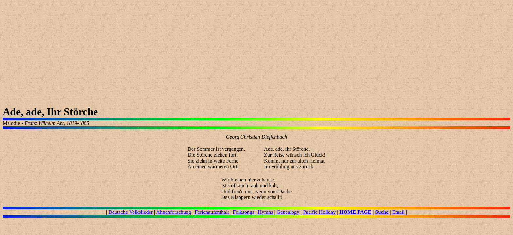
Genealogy (288, 212)
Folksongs (243, 212)
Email (398, 212)
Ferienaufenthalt (212, 212)
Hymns (265, 212)
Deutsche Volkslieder (130, 212)
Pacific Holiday (319, 212)
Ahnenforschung (173, 212)
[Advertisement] (199, 54)
